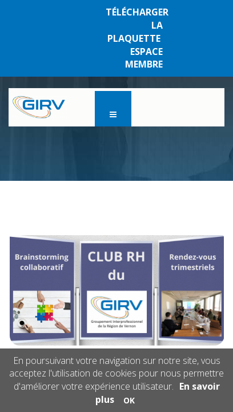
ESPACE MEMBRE (144, 58)
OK (129, 400)
